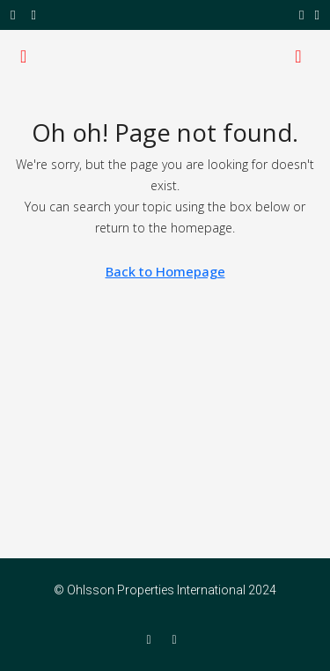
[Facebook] (152, 639)
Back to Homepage (165, 271)
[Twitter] (178, 639)
